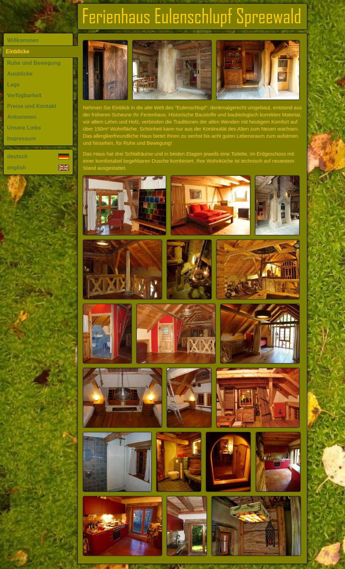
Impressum (21, 138)
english (38, 167)
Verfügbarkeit (24, 95)
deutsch (38, 156)
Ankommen (21, 117)
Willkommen (23, 40)
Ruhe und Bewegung (34, 63)
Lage (13, 84)
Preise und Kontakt (31, 106)
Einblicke (17, 51)
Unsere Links (24, 128)
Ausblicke (20, 74)
